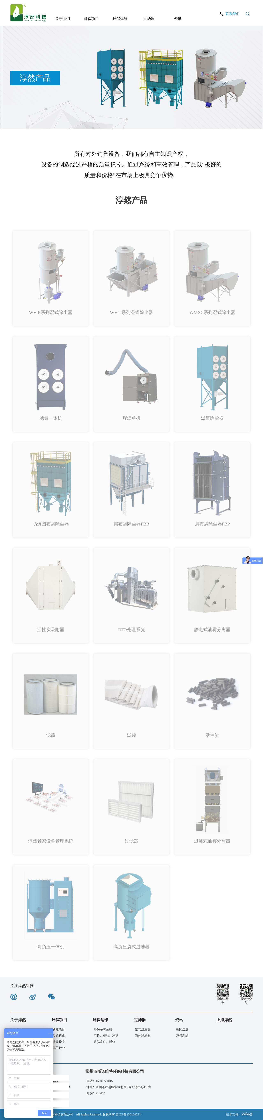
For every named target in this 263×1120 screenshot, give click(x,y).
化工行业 (59, 1047)
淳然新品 (182, 1035)
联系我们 (233, 13)
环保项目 (91, 18)
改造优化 (59, 1035)
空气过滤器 (142, 1029)
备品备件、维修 (104, 1041)
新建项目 (59, 1029)
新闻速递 (182, 1029)
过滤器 (149, 18)
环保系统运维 (103, 1029)
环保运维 (120, 18)
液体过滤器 (142, 1035)
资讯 (177, 18)
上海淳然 (224, 1020)
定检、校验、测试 (106, 1035)
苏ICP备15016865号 (129, 1114)
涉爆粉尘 (59, 1041)
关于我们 (62, 18)
